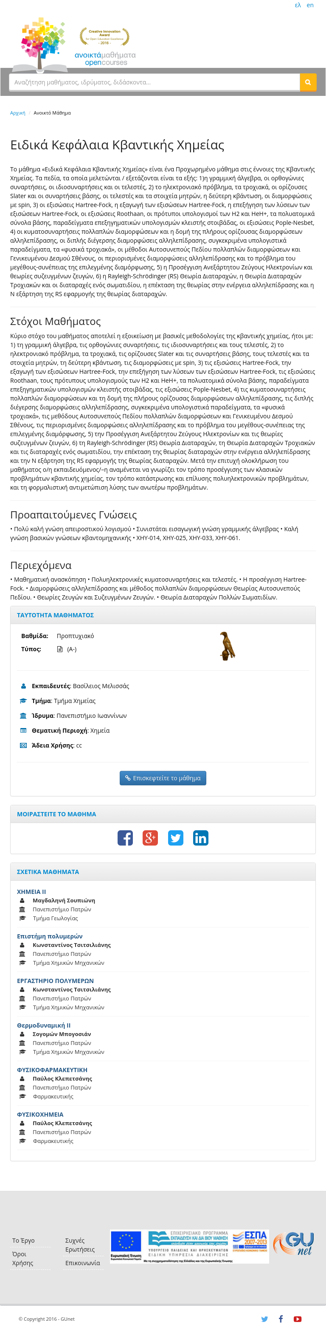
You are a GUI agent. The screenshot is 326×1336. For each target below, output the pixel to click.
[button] (308, 81)
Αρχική (17, 112)
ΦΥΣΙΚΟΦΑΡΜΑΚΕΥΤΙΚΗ (52, 1070)
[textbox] (154, 81)
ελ (298, 5)
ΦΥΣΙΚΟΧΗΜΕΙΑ (40, 1114)
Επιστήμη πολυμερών (50, 936)
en (310, 5)
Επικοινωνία (82, 1263)
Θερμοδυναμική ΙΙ (43, 1025)
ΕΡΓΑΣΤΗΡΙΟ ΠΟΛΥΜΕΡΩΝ (55, 981)
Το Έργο (23, 1240)
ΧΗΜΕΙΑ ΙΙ (31, 892)
